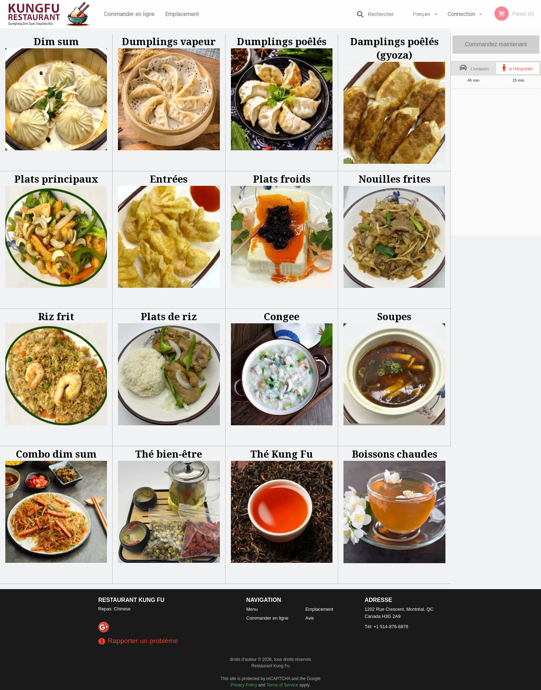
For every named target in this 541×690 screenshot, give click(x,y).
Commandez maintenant (496, 44)
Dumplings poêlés (281, 41)
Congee (281, 316)
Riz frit (56, 316)
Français (422, 14)
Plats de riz (169, 316)
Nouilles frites (394, 178)
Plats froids (281, 178)
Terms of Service (282, 685)
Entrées (169, 178)
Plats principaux (56, 178)
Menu (252, 609)
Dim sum (56, 41)
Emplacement (182, 14)
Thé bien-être (168, 453)
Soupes (394, 316)
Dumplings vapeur (169, 41)
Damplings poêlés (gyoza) (394, 48)
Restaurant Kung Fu (131, 600)
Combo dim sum (56, 453)
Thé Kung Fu (281, 453)
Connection (461, 14)
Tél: (387, 626)
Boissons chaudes (394, 453)
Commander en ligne (129, 14)
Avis (309, 618)
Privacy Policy (244, 685)
